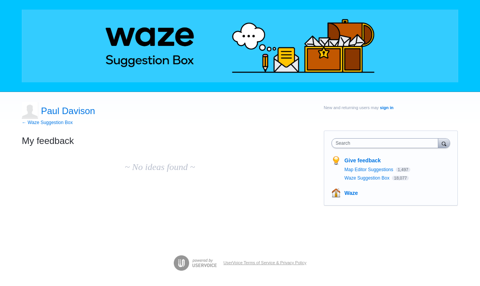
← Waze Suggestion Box (47, 122)
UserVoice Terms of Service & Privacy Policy (265, 262)
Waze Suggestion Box (367, 178)
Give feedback (362, 160)
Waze (351, 193)
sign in (386, 107)
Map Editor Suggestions (369, 169)
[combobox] (386, 143)
